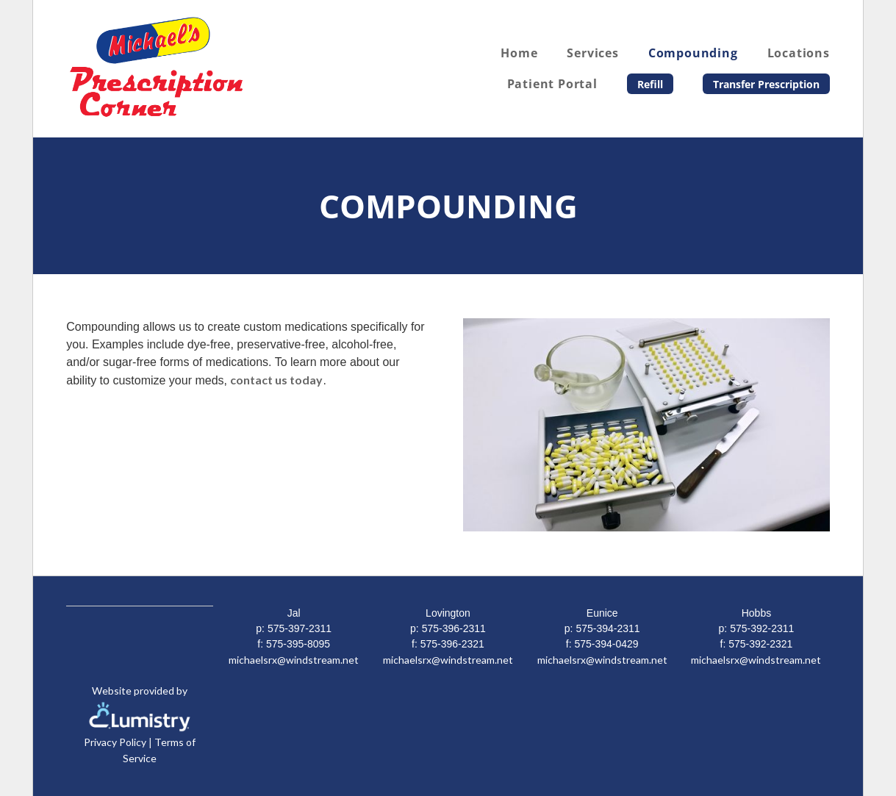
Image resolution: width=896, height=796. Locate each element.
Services (592, 53)
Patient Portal (552, 84)
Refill (650, 84)
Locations (798, 53)
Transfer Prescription (766, 84)
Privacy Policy (115, 742)
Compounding (693, 53)
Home (519, 53)
